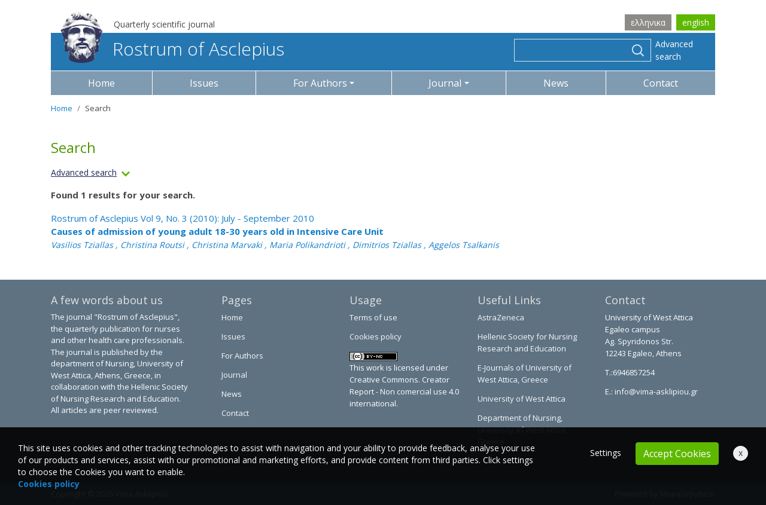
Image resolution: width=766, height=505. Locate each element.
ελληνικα (648, 22)
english (695, 22)
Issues (204, 83)
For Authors (242, 355)
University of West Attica (522, 398)
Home (101, 83)
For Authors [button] (320, 83)
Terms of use (373, 317)
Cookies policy (375, 336)
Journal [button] (444, 83)
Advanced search (674, 50)
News (556, 83)
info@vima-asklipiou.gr (655, 391)
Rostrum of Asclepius (172, 48)
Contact (660, 83)
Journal (234, 374)
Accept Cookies (677, 453)
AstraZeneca (501, 317)
